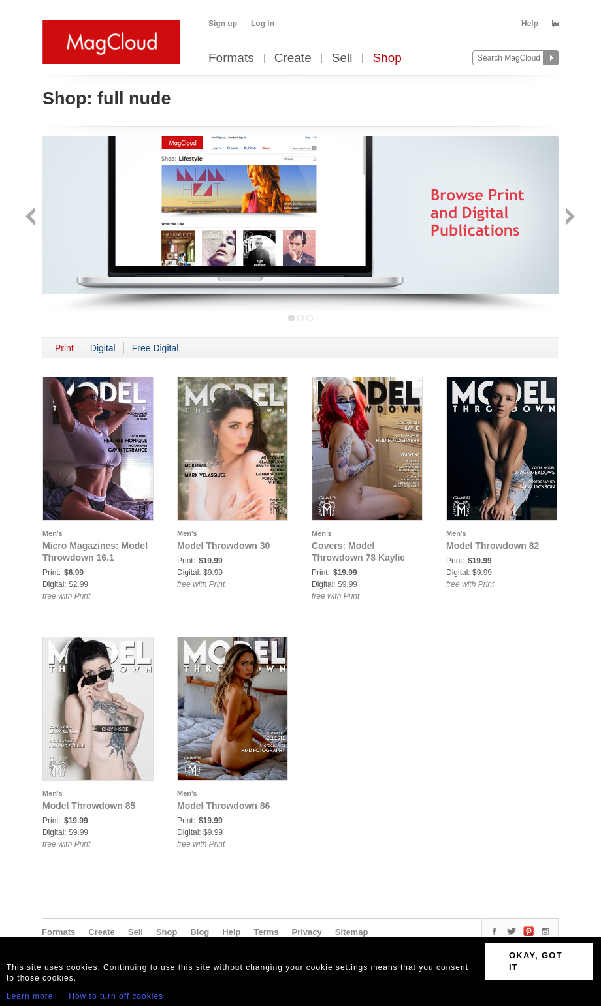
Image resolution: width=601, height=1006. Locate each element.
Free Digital (155, 348)
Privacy (307, 932)
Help (529, 23)
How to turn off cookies (116, 996)
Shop (386, 58)
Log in (262, 23)
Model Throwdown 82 (492, 546)
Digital (103, 348)
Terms (265, 932)
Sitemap (351, 932)
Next (568, 217)
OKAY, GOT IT (535, 961)
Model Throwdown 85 (88, 805)
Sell (342, 58)
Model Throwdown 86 (223, 805)
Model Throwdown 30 (223, 546)
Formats (231, 58)
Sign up (222, 23)
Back (31, 217)
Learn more (30, 996)
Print (64, 348)
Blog (199, 932)
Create (293, 58)
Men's (52, 533)
